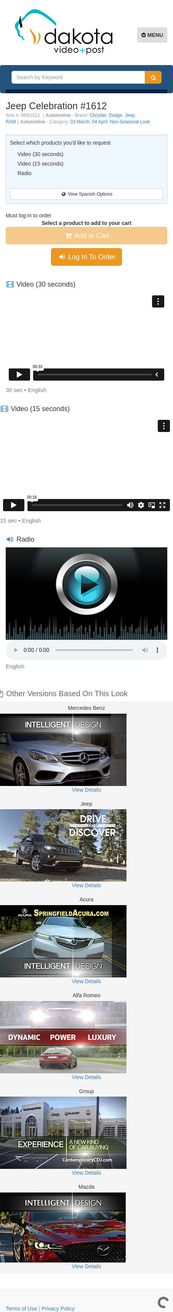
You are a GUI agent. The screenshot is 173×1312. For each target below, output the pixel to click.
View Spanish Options (86, 194)
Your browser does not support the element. (86, 650)
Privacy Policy (58, 1309)
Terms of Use (21, 1309)
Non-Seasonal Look (130, 121)
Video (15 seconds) (40, 164)
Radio (25, 173)
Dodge (115, 115)
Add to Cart (86, 235)
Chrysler (98, 115)
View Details (86, 790)
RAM (11, 121)
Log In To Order (87, 257)
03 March (80, 121)
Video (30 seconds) (40, 154)
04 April (99, 121)
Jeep (130, 115)
